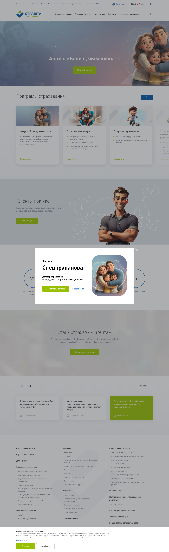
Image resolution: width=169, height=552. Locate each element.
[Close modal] (137, 249)
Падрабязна (78, 288)
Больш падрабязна (95, 537)
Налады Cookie (21, 540)
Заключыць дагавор (55, 288)
